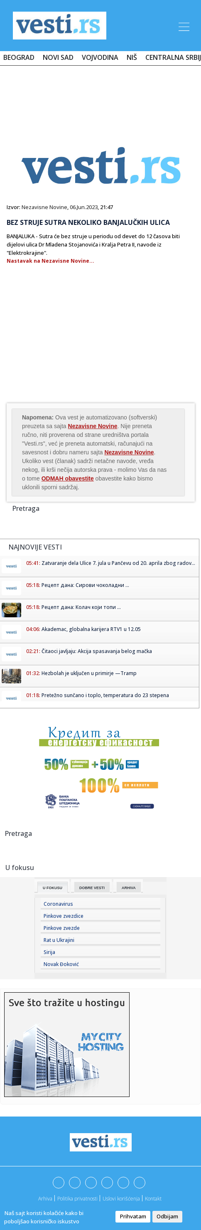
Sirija (49, 952)
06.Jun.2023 (84, 207)
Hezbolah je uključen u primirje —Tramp (89, 673)
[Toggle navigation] (183, 25)
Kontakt (153, 1198)
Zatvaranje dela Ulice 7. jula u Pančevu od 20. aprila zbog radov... (118, 563)
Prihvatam (133, 1216)
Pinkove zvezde (62, 928)
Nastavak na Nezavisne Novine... (50, 260)
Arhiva (129, 888)
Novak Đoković (61, 964)
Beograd (18, 57)
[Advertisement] (100, 96)
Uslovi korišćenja (121, 1198)
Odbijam (167, 1216)
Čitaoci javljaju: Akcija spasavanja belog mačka (97, 651)
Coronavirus (58, 903)
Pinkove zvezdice (63, 915)
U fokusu (52, 888)
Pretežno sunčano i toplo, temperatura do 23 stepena (105, 695)
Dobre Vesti (92, 888)
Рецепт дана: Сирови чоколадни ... (85, 585)
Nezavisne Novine (44, 207)
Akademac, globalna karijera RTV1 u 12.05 (91, 629)
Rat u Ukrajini (59, 940)
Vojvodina (100, 57)
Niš (132, 57)
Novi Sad (58, 57)
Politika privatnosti (77, 1198)
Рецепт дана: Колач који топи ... (81, 607)
